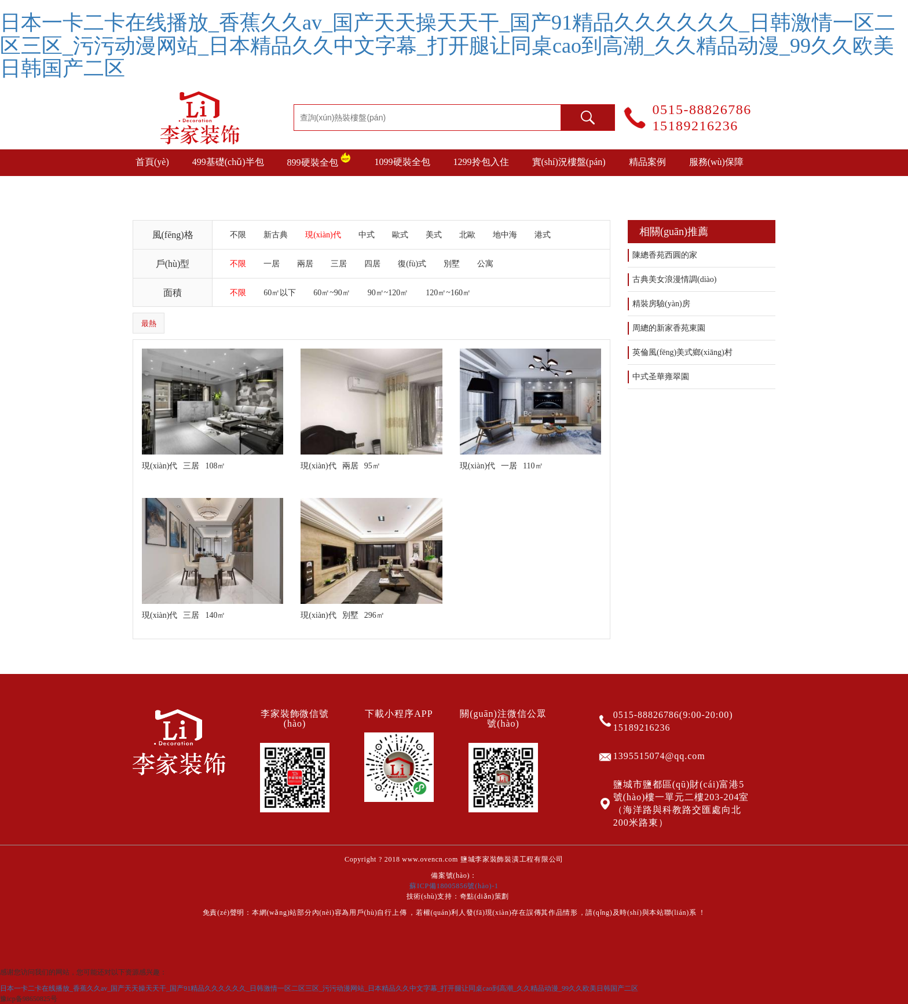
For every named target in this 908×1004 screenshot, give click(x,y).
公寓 (485, 263)
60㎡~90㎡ (331, 292)
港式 (542, 234)
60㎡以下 (279, 292)
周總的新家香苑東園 (668, 328)
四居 (372, 263)
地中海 (505, 234)
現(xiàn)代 (322, 234)
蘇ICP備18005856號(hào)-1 (453, 886)
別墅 (452, 263)
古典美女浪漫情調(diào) (674, 279)
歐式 (400, 234)
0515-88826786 (702, 109)
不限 (238, 234)
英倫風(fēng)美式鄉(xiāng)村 (682, 352)
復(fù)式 (412, 263)
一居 (271, 263)
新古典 (275, 234)
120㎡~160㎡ (448, 292)
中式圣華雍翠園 (660, 376)
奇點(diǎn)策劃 (485, 896)
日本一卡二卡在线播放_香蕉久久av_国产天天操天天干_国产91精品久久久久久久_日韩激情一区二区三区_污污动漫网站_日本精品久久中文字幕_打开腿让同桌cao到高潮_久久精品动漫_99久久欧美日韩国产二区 (447, 46)
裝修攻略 (154, 188)
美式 (434, 234)
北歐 (467, 234)
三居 (339, 263)
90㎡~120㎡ (388, 292)
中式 (366, 234)
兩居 (305, 263)
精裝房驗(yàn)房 (661, 303)
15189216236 (695, 125)
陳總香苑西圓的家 (664, 255)
